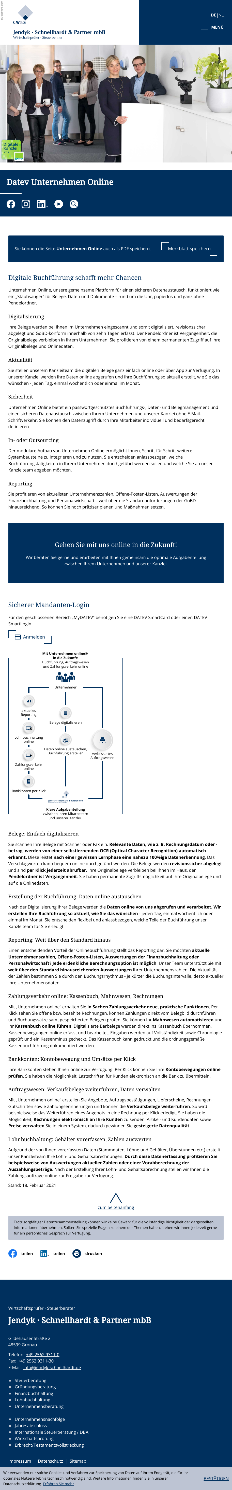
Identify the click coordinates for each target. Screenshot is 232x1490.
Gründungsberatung (35, 1387)
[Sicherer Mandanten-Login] (30, 637)
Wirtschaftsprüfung (34, 1439)
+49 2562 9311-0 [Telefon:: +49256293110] (42, 1354)
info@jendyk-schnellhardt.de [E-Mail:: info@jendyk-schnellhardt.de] (52, 1367)
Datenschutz (50, 1461)
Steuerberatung (30, 1380)
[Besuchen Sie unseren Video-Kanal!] (58, 204)
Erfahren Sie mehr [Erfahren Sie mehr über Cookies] (58, 1484)
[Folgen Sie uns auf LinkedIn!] (42, 204)
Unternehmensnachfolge (40, 1419)
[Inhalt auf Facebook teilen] (24, 1253)
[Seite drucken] (91, 1253)
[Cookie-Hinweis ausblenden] (216, 1478)
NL (221, 15)
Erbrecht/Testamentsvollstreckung (49, 1445)
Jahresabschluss (31, 1426)
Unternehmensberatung (39, 1406)
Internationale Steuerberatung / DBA (51, 1432)
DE (213, 15)
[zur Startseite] (59, 22)
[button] (189, 249)
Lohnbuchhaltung (32, 1400)
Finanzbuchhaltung (34, 1393)
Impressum (19, 1461)
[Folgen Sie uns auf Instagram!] (26, 204)
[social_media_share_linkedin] (56, 1253)
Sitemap (78, 1461)
